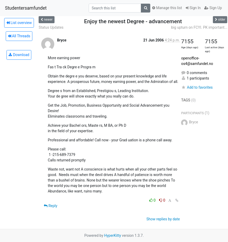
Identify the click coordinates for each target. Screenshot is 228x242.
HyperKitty (112, 235)
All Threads (19, 36)
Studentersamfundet (26, 8)
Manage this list (167, 8)
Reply (50, 206)
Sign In (193, 8)
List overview (19, 23)
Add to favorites (197, 87)
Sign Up (213, 8)
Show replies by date (163, 219)
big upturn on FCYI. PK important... (199, 27)
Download (19, 55)
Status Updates (51, 27)
